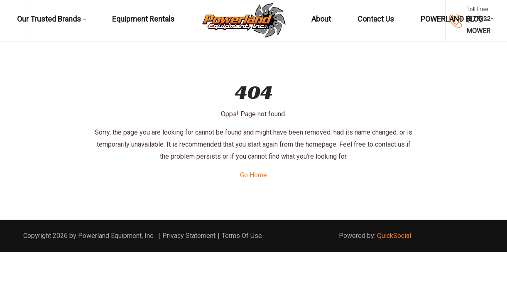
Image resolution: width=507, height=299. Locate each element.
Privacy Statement (189, 236)
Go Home (253, 175)
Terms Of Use (242, 236)
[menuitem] (53, 21)
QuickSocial (394, 236)
